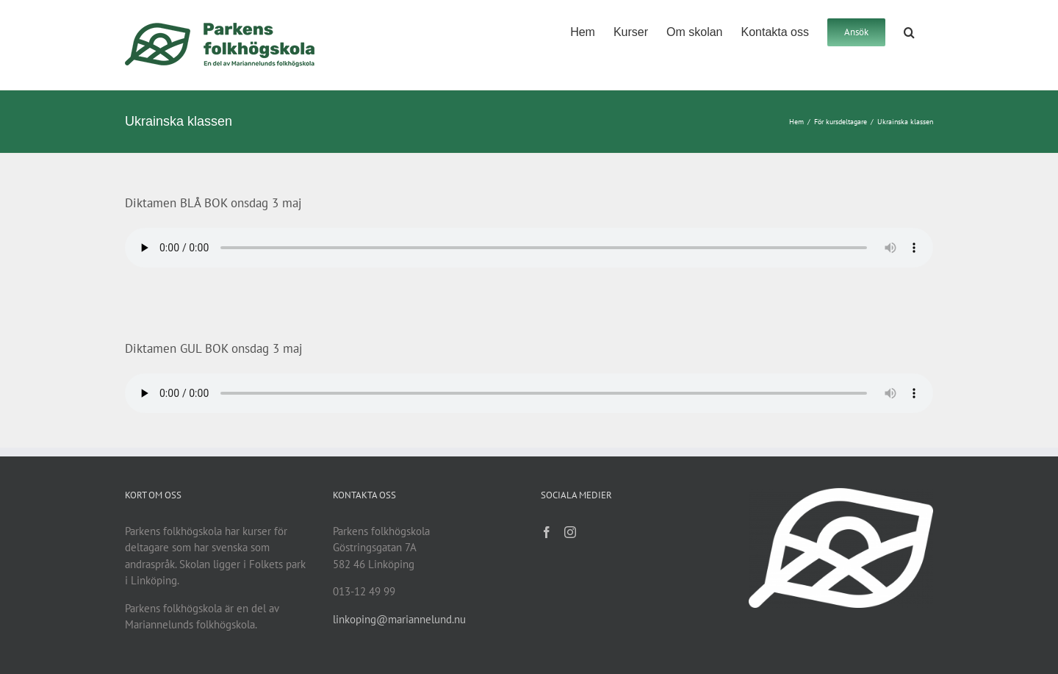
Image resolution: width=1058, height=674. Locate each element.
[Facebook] (547, 532)
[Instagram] (570, 532)
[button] (909, 31)
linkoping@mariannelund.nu (399, 619)
